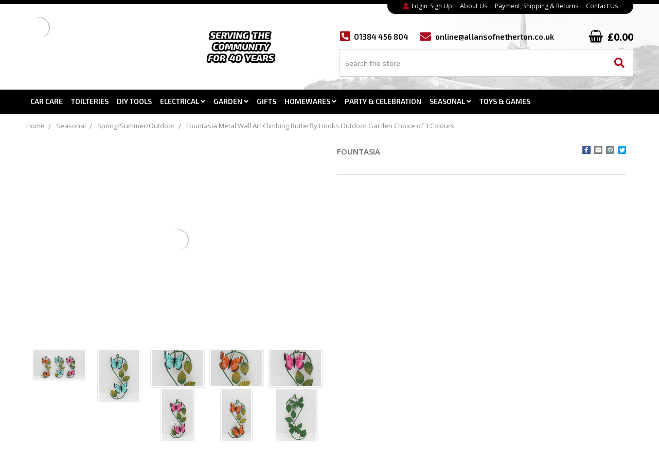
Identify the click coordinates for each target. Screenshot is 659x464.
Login (420, 6)
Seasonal (450, 101)
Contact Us (602, 6)
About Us (473, 6)
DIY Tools (134, 101)
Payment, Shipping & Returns (536, 6)
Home (35, 125)
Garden (230, 101)
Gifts (266, 101)
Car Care (46, 101)
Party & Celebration (383, 101)
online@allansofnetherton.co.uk (494, 37)
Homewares (310, 101)
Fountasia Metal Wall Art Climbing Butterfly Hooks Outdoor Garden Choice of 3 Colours (320, 125)
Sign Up (441, 6)
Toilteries (90, 101)
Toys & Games (504, 101)
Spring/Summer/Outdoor (136, 125)
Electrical (182, 101)
